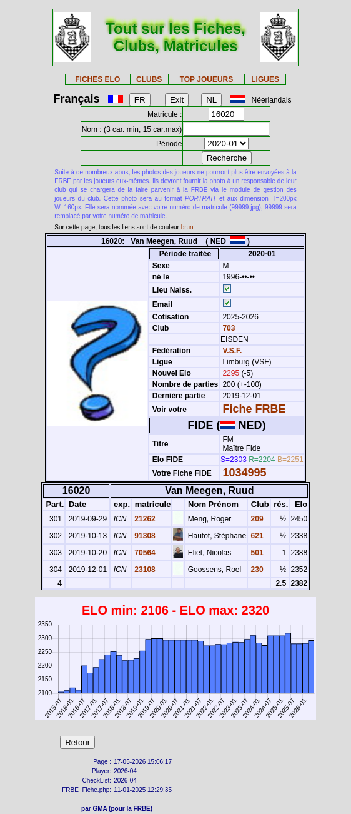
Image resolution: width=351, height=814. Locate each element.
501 (256, 552)
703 (227, 328)
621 (256, 535)
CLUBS (149, 79)
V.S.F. (232, 350)
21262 (144, 519)
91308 (144, 535)
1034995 (244, 472)
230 (256, 569)
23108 (144, 569)
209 (256, 519)
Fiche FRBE (253, 409)
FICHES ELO (97, 79)
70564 (144, 552)
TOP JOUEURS (207, 79)
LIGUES (265, 79)
